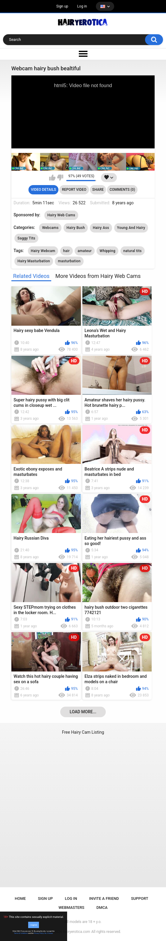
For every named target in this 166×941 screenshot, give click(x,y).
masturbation (69, 261)
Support (139, 898)
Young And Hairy (131, 228)
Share (98, 189)
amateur (85, 251)
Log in (82, 6)
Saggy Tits (26, 238)
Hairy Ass (101, 228)
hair (66, 251)
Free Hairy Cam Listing (83, 732)
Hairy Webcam (43, 251)
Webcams (50, 228)
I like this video (52, 178)
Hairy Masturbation (33, 261)
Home (20, 898)
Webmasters (71, 907)
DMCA (102, 907)
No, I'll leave (48, 933)
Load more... (83, 711)
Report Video (74, 189)
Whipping (107, 251)
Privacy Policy (38, 933)
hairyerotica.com (76, 932)
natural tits (132, 251)
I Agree (33, 925)
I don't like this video (60, 178)
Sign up (62, 6)
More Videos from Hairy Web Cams (98, 276)
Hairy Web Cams (61, 215)
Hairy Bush (76, 228)
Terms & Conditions (21, 933)
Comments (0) (122, 189)
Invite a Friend (104, 898)
